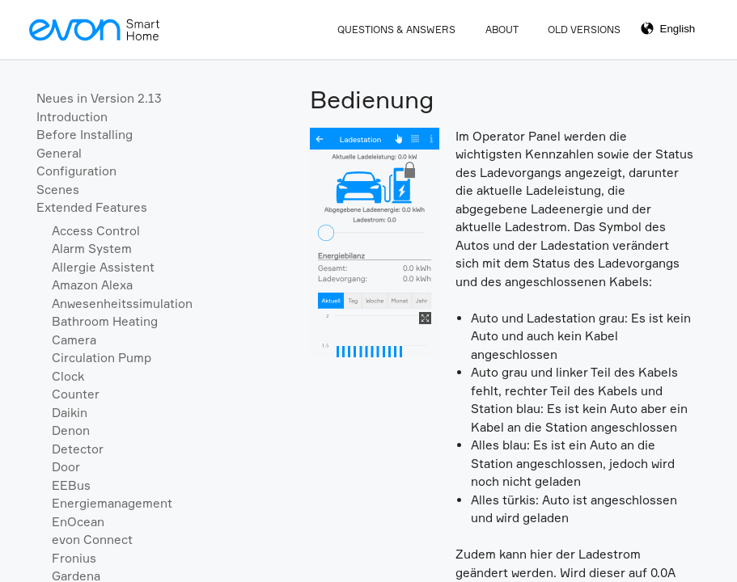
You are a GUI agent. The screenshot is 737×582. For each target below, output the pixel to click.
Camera (74, 340)
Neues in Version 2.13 (99, 98)
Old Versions (584, 29)
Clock (68, 376)
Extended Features (91, 207)
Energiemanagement (112, 503)
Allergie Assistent (103, 267)
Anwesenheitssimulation (122, 303)
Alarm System (92, 248)
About (502, 29)
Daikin (69, 412)
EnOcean (78, 521)
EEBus (71, 485)
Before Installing (84, 134)
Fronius (74, 558)
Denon (71, 430)
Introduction (72, 116)
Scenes (57, 189)
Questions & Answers (396, 29)
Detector (78, 449)
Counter (76, 394)
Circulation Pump (101, 357)
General (59, 153)
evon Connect (92, 539)
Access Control (96, 230)
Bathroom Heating (105, 321)
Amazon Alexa (92, 285)
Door (66, 466)
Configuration (76, 171)
